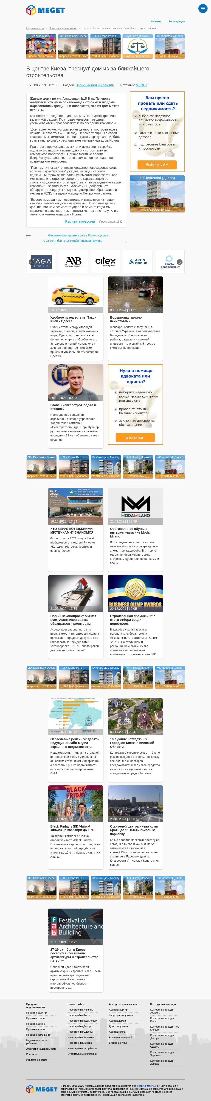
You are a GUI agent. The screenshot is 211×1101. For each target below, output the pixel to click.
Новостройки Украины (81, 1009)
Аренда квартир (118, 1009)
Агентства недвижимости (41, 1048)
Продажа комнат (36, 1018)
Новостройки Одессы (80, 1031)
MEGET (141, 85)
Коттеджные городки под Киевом (164, 1028)
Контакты (31, 1054)
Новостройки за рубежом (82, 1048)
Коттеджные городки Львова (162, 1062)
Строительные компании (82, 1053)
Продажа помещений (38, 1034)
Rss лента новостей (80, 221)
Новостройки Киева (79, 1015)
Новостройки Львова (80, 1042)
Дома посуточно (118, 1026)
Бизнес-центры (118, 1042)
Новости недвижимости (62, 28)
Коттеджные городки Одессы (162, 1045)
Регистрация (177, 21)
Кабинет (156, 21)
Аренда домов (117, 1020)
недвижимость (145, 1085)
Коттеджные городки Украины (162, 1011)
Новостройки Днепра (80, 1026)
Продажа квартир (36, 1012)
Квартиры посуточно (121, 1015)
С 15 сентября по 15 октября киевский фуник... (73, 240)
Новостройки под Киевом (82, 1020)
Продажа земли (35, 1029)
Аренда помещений (120, 1037)
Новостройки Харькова (81, 1037)
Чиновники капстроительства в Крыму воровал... (79, 235)
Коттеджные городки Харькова (162, 1054)
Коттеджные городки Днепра (162, 1037)
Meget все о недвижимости (42, 1089)
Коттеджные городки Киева (162, 1020)
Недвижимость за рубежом (36, 1042)
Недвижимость (35, 28)
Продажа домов (35, 1023)
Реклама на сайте (36, 1059)
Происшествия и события (95, 85)
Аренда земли (117, 1031)
